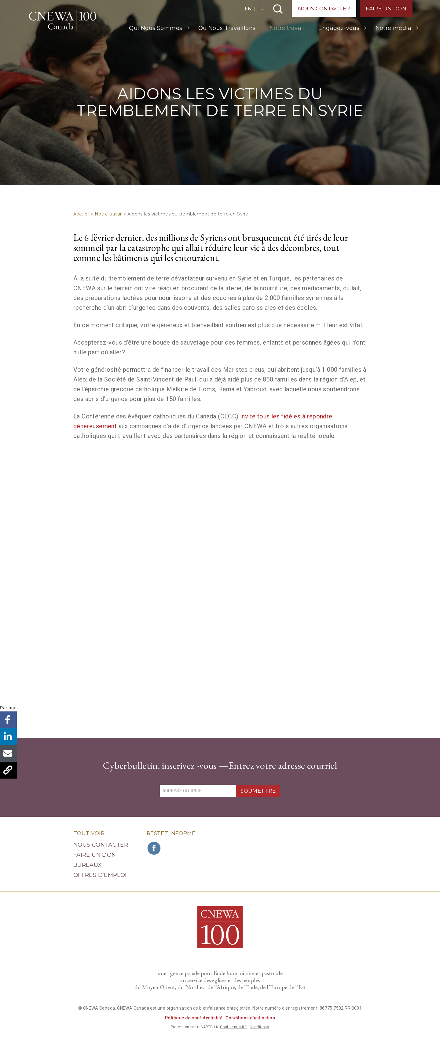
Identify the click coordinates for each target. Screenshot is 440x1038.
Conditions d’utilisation (250, 1017)
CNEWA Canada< (62, 20)
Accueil (81, 214)
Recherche (278, 9)
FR (260, 9)
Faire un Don (386, 8)
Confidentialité (233, 1027)
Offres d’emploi (100, 875)
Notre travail (287, 28)
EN (248, 9)
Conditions (259, 1027)
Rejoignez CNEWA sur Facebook (154, 848)
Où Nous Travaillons (227, 28)
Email (8, 753)
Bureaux (87, 865)
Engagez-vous (338, 28)
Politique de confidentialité (193, 1017)
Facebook (8, 719)
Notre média (393, 28)
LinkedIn (8, 736)
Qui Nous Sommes (155, 28)
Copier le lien (8, 770)
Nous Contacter (324, 8)
